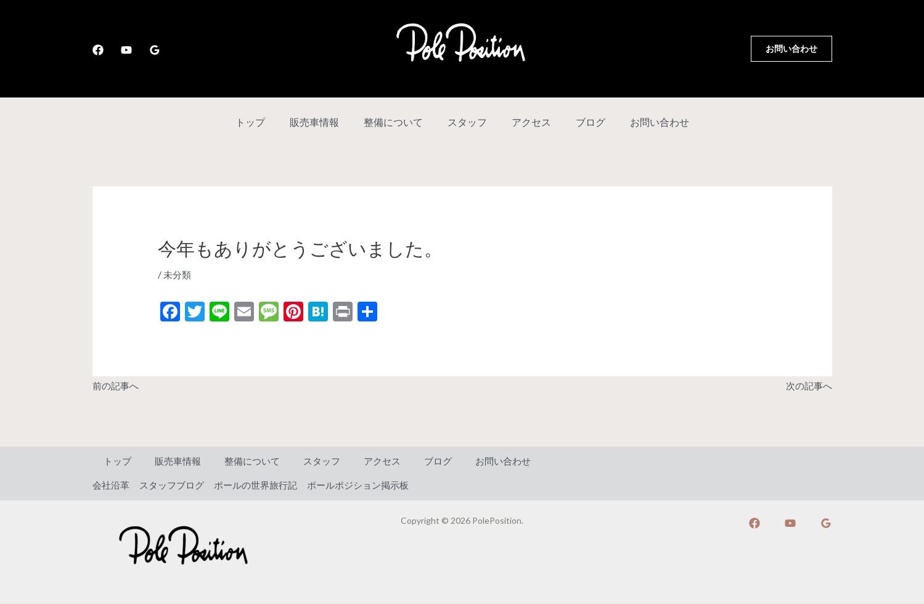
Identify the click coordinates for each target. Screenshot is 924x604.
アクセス (526, 122)
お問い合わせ (644, 122)
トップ (265, 122)
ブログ (580, 122)
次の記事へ (807, 385)
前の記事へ (117, 385)
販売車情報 (324, 122)
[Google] (154, 50)
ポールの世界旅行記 (265, 486)
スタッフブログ (176, 486)
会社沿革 (112, 486)
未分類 (178, 274)
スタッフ (467, 122)
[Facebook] (98, 50)
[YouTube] (126, 50)
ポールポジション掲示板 (373, 486)
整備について (398, 122)
